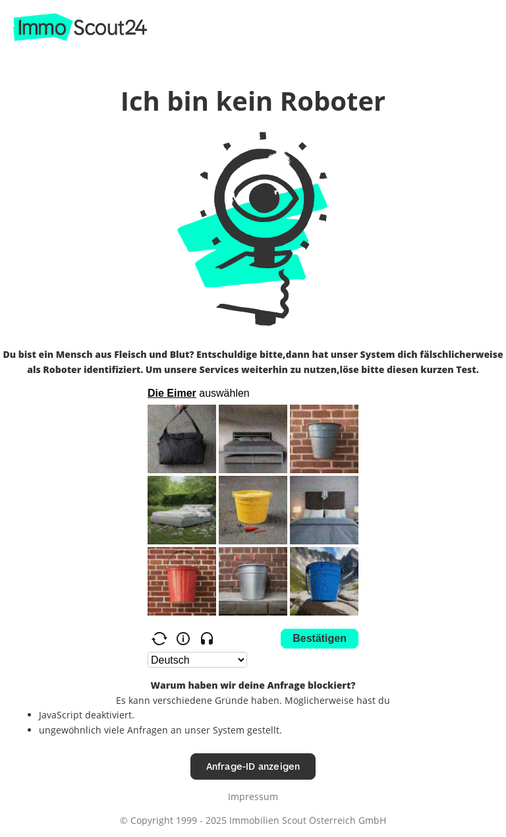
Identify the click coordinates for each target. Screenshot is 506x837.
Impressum (253, 796)
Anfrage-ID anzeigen (253, 766)
